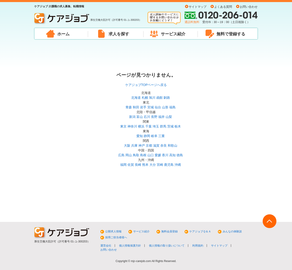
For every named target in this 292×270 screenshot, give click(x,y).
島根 (143, 155)
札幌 (145, 97)
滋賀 (156, 145)
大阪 (127, 145)
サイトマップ (197, 6)
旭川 (152, 97)
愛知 (139, 136)
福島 (172, 107)
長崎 (138, 164)
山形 (165, 107)
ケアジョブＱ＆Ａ (200, 231)
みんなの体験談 (232, 231)
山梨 (169, 117)
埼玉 (156, 126)
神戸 (141, 145)
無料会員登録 (169, 231)
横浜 (141, 126)
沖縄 (178, 164)
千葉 (148, 126)
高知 (172, 155)
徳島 (180, 155)
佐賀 (131, 164)
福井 (161, 117)
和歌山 (172, 145)
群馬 (163, 126)
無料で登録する (230, 34)
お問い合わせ (249, 6)
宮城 (150, 107)
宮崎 (160, 164)
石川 (147, 117)
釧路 (167, 97)
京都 (149, 145)
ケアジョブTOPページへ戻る (146, 85)
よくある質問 (223, 6)
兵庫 (134, 145)
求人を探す (119, 34)
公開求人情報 (113, 231)
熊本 (145, 164)
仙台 (158, 107)
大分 (152, 164)
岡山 (128, 155)
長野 (154, 117)
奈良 (163, 145)
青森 (128, 107)
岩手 (143, 107)
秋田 (136, 107)
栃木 (178, 126)
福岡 (123, 164)
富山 (139, 117)
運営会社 (105, 245)
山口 (150, 155)
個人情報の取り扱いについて (167, 245)
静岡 (147, 136)
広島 (121, 155)
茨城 (170, 126)
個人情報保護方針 (130, 245)
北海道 (136, 97)
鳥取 (136, 155)
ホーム (63, 34)
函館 (159, 97)
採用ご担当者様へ (116, 237)
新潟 (132, 117)
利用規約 (197, 245)
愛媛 (158, 155)
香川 (165, 155)
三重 (161, 136)
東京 (123, 126)
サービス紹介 (173, 34)
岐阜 (154, 136)
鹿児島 (169, 164)
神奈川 (132, 126)
